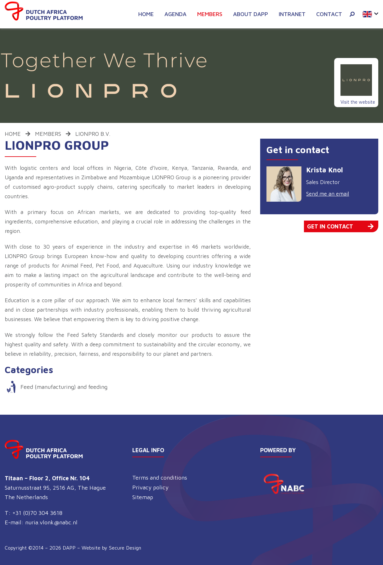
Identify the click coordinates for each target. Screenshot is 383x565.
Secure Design (125, 548)
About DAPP (250, 14)
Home (146, 14)
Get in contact (340, 226)
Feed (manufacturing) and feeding (63, 386)
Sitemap (142, 497)
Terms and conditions (159, 477)
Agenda (175, 14)
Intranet (292, 14)
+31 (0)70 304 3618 (37, 513)
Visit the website (357, 102)
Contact (329, 14)
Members (209, 14)
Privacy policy (150, 487)
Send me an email (327, 194)
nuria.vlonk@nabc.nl (51, 522)
